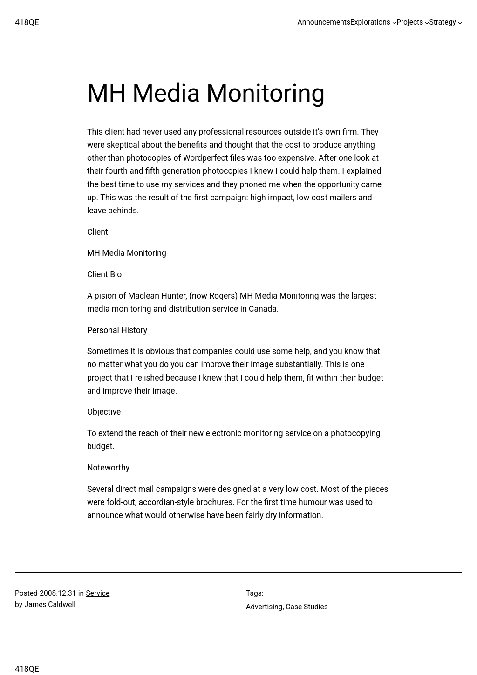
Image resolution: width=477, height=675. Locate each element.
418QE (27, 22)
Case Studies (307, 607)
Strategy (442, 22)
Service (98, 593)
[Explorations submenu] (394, 22)
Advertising (264, 607)
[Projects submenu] (427, 22)
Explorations (370, 22)
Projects (409, 22)
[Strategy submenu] (460, 22)
